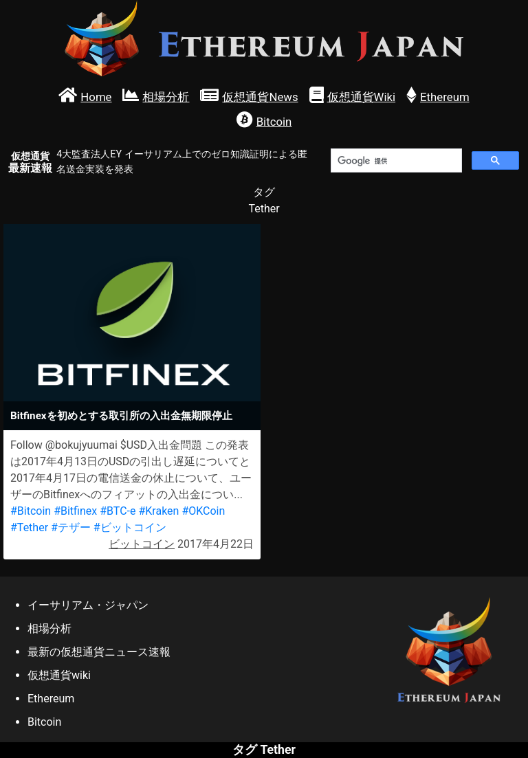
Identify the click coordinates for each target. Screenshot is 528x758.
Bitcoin (44, 721)
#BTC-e (117, 510)
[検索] (395, 161)
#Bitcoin (30, 510)
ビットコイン (142, 543)
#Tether (29, 527)
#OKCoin (203, 510)
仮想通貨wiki (59, 675)
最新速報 (30, 163)
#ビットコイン (130, 527)
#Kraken (158, 510)
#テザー (71, 527)
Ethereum (51, 698)
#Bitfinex (75, 510)
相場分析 (50, 628)
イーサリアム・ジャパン (88, 605)
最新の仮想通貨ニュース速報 (99, 651)
